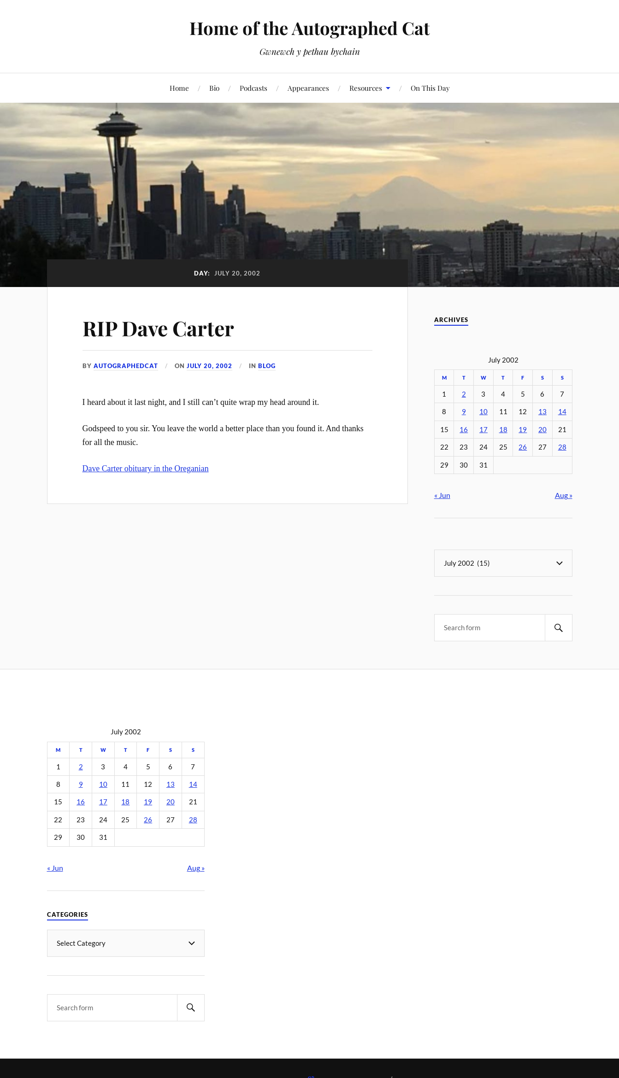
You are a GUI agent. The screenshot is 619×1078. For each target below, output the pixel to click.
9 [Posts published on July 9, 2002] (464, 412)
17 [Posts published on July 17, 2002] (483, 430)
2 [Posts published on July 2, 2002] (464, 394)
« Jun (442, 495)
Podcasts (253, 88)
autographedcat (126, 365)
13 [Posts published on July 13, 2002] (542, 412)
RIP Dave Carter (158, 327)
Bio (214, 88)
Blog (267, 365)
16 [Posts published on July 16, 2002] (464, 430)
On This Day (430, 88)
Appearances (308, 88)
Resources (365, 88)
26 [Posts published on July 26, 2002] (523, 447)
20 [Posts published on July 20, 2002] (542, 430)
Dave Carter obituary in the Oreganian (146, 468)
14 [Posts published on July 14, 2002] (562, 412)
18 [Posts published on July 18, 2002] (503, 430)
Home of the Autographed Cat (309, 28)
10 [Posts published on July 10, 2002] (483, 412)
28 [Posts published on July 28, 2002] (562, 447)
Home (179, 88)
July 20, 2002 (209, 365)
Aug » (563, 495)
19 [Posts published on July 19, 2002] (523, 430)
